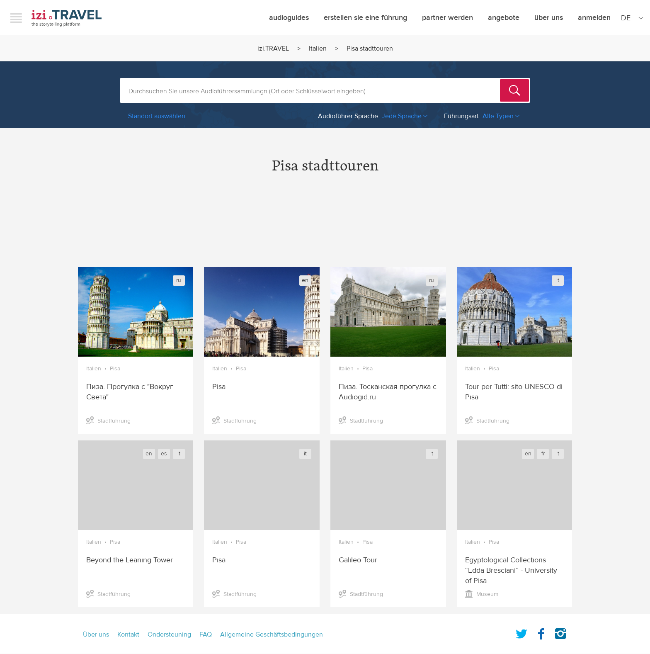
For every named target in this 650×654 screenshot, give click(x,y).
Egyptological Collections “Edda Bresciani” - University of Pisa (511, 570)
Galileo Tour (358, 560)
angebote (503, 17)
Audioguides (289, 17)
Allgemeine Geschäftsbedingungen (271, 634)
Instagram (560, 632)
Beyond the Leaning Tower (129, 560)
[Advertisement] (325, 228)
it (557, 280)
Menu (16, 18)
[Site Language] (630, 18)
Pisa (115, 368)
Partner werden (447, 17)
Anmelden (594, 17)
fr (543, 453)
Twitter (521, 632)
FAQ (205, 634)
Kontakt (128, 634)
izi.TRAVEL (67, 18)
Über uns (548, 17)
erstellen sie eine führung (365, 17)
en (305, 280)
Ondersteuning (169, 634)
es (164, 453)
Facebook (541, 632)
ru (178, 280)
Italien (318, 48)
